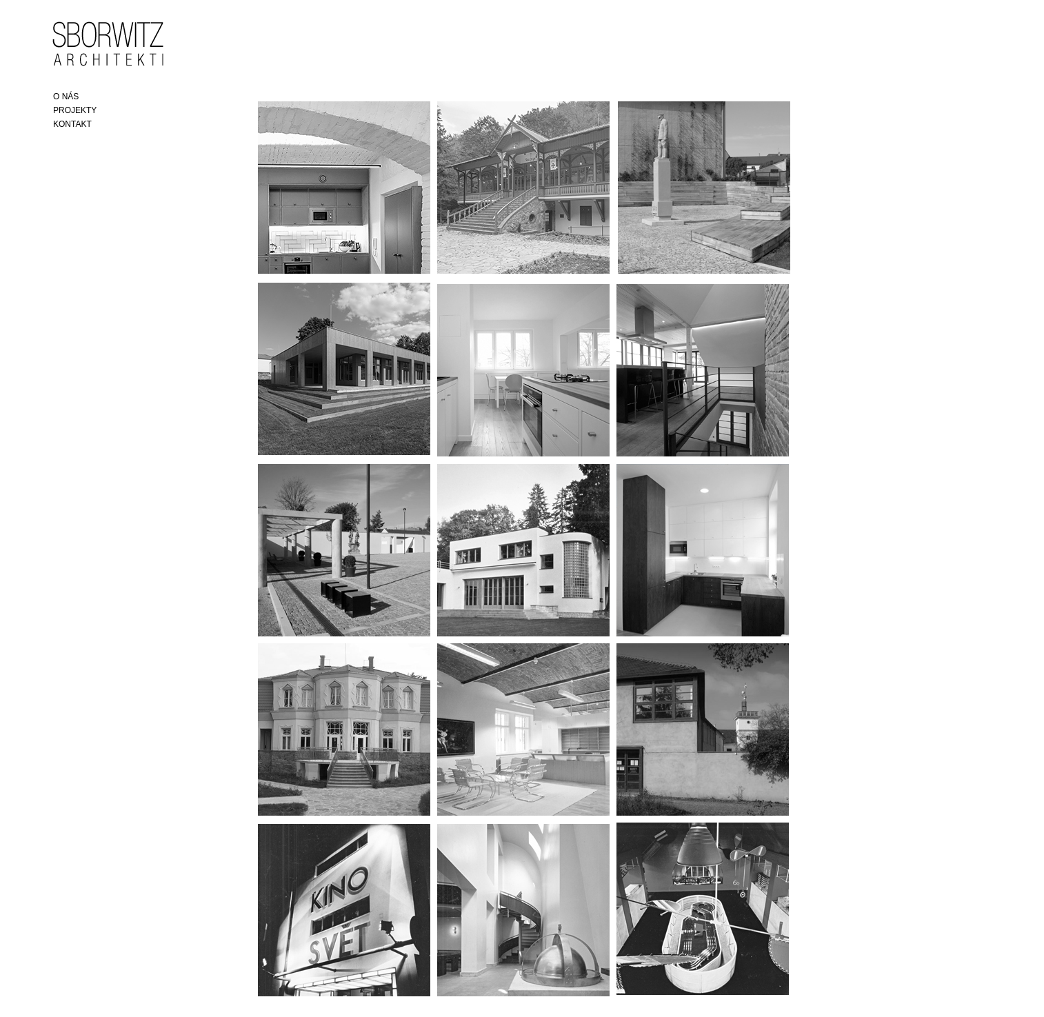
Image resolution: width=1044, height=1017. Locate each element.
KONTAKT (72, 124)
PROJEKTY (75, 110)
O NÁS (66, 96)
